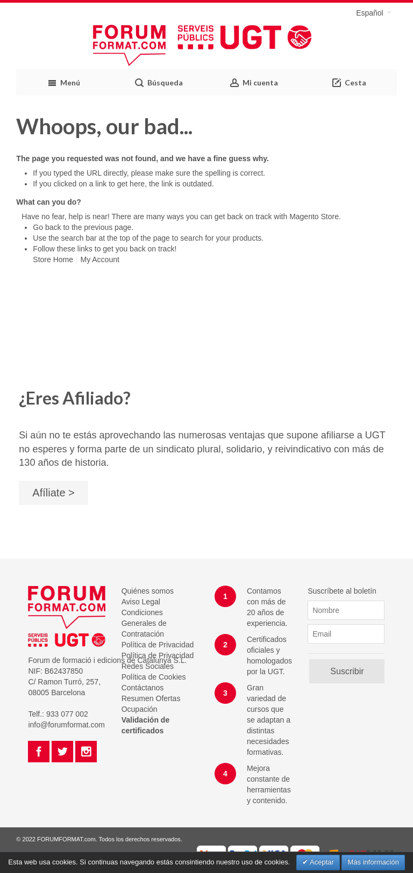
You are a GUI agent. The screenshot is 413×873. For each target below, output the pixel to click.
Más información (372, 862)
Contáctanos (143, 687)
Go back (47, 227)
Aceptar (321, 862)
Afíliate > (53, 493)
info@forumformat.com (66, 724)
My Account (99, 259)
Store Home (53, 259)
